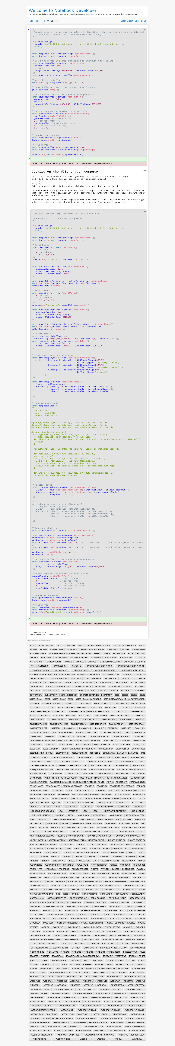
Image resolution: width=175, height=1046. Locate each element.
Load (143, 21)
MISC (32, 645)
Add (31, 21)
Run (36, 21)
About (130, 21)
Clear (123, 21)
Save (137, 21)
